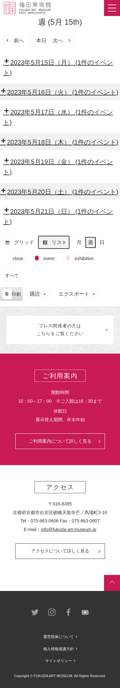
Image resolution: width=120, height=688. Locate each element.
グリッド (18, 243)
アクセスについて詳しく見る (60, 550)
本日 (38, 40)
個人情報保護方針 (58, 649)
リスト (53, 243)
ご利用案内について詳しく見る (60, 441)
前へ (13, 40)
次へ (63, 40)
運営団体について (58, 637)
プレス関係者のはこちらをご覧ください (60, 329)
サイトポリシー (58, 661)
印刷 (11, 295)
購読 (39, 294)
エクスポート (78, 294)
